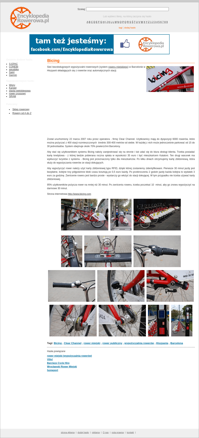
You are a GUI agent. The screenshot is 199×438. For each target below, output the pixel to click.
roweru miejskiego (118, 67)
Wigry (12, 85)
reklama (96, 432)
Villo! (50, 359)
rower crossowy (17, 93)
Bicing (58, 343)
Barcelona (176, 343)
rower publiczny (112, 343)
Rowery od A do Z (21, 113)
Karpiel (12, 88)
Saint (11, 72)
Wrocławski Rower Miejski (62, 366)
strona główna (68, 432)
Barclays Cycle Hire (58, 363)
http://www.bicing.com (79, 194)
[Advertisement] (96, 104)
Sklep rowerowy (20, 109)
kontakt (130, 432)
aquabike (14, 69)
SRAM (12, 96)
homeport (52, 370)
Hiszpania (162, 343)
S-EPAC (13, 64)
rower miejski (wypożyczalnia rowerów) (69, 355)
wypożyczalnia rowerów (139, 343)
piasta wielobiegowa (19, 90)
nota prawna (118, 432)
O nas (106, 432)
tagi (120, 27)
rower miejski (92, 343)
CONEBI (13, 66)
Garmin (13, 75)
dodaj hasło (130, 27)
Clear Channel (72, 343)
